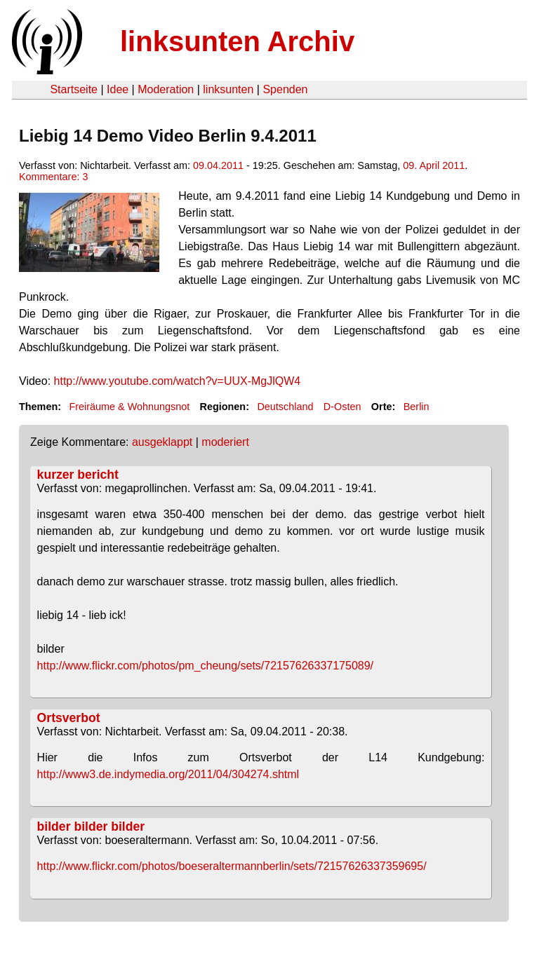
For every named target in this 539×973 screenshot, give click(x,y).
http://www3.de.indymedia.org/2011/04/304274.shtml (168, 774)
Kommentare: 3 (53, 176)
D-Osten (342, 406)
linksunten (228, 89)
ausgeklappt (162, 442)
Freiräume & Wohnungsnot (129, 406)
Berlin (417, 406)
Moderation (166, 89)
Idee (117, 89)
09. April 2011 (434, 165)
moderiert (225, 442)
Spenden (284, 89)
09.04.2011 (218, 165)
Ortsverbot (68, 718)
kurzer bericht (78, 475)
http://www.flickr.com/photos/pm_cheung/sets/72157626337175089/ (205, 666)
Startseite (74, 89)
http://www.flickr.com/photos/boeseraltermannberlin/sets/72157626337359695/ (232, 866)
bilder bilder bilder (91, 826)
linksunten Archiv (237, 41)
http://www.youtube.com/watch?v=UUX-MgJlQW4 (177, 381)
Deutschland (285, 406)
